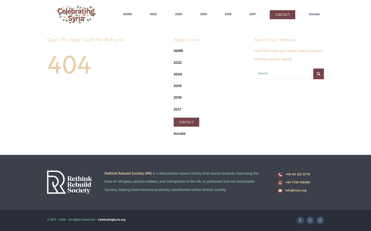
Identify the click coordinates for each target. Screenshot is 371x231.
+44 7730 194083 (297, 183)
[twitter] (310, 220)
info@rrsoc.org (295, 191)
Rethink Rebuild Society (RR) (128, 174)
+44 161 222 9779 (297, 175)
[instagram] (320, 220)
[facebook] (300, 220)
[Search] (318, 74)
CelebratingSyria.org (111, 220)
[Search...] (283, 74)
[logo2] (75, 6)
